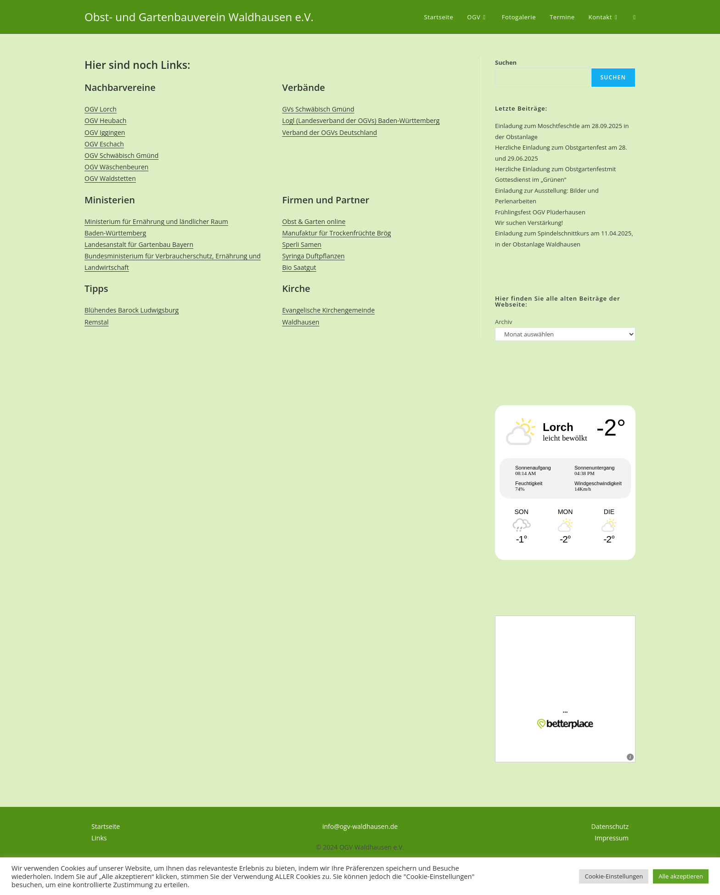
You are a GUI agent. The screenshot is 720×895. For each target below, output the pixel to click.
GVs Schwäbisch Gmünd (318, 109)
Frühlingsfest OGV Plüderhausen (540, 212)
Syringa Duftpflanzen (313, 256)
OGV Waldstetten (110, 178)
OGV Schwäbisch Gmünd (121, 155)
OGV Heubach (105, 120)
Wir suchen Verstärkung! (529, 222)
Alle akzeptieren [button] (680, 876)
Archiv (503, 322)
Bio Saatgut (299, 267)
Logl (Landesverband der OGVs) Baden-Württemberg (361, 120)
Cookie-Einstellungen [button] (614, 876)
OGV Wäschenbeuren (116, 166)
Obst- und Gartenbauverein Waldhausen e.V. (199, 16)
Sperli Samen (301, 244)
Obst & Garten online (314, 221)
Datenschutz (610, 826)
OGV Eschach (104, 144)
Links (99, 837)
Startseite (105, 826)
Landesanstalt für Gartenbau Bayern (138, 244)
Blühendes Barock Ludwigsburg (131, 310)
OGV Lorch (100, 109)
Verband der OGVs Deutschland (329, 132)
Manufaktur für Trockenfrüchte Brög (336, 233)
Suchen (506, 62)
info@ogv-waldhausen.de (360, 826)
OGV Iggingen (104, 132)
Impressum (612, 837)
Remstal (96, 322)
